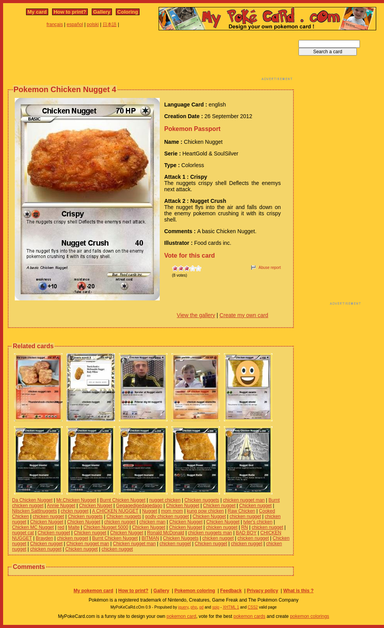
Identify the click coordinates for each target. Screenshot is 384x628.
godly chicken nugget (167, 516)
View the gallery (196, 315)
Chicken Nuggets (180, 538)
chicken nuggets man (210, 533)
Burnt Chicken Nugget (122, 500)
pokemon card (181, 616)
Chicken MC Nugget (33, 527)
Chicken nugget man (87, 543)
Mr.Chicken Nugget (76, 500)
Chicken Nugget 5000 (105, 527)
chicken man (152, 522)
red (61, 527)
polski (93, 24)
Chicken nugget (219, 505)
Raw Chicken (241, 511)
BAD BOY (246, 533)
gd (201, 607)
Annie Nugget (61, 505)
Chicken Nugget (95, 505)
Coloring (127, 12)
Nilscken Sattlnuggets (34, 511)
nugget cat (23, 533)
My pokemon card (93, 590)
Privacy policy (262, 590)
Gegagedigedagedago (139, 505)
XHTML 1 (231, 607)
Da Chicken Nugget (32, 500)
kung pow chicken (205, 511)
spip (215, 607)
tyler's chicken (257, 522)
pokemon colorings (309, 616)
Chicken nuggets (201, 500)
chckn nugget (74, 511)
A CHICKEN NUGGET (115, 511)
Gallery (101, 12)
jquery (183, 607)
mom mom (172, 511)
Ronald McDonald (165, 533)
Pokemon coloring (195, 590)
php (193, 607)
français (55, 24)
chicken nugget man (244, 500)
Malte (73, 527)
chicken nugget (48, 516)
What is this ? (298, 590)
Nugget (149, 511)
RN (244, 527)
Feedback (230, 590)
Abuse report (269, 267)
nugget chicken (165, 500)
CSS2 (253, 607)
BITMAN (150, 538)
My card (37, 12)
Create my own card (244, 315)
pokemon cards (249, 616)
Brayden (44, 538)
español (75, 24)
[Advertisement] (150, 57)
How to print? (70, 12)
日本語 (110, 24)
